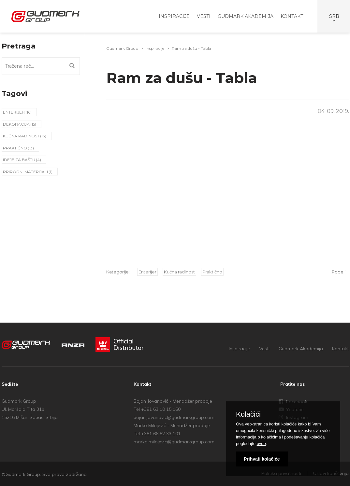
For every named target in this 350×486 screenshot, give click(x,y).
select (333, 16)
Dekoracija (16, 124)
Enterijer (14, 112)
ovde (261, 443)
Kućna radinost (21, 135)
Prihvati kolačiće (262, 459)
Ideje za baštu (19, 159)
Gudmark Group (122, 48)
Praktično (15, 148)
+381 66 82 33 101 (161, 434)
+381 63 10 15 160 (161, 409)
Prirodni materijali (25, 171)
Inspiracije (155, 48)
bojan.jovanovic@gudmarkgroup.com (174, 417)
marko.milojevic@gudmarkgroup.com (174, 442)
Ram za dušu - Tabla (191, 48)
